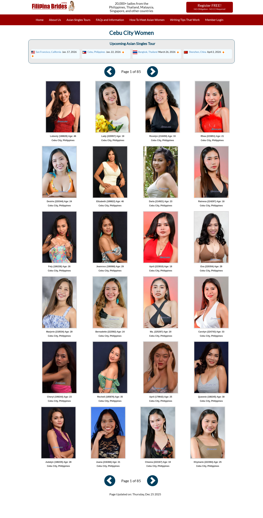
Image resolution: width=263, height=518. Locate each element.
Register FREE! (209, 6)
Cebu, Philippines (96, 51)
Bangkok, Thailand (147, 51)
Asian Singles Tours (78, 19)
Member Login (214, 19)
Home (39, 19)
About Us (55, 19)
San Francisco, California (48, 51)
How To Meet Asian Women (147, 19)
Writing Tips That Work (185, 19)
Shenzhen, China (197, 51)
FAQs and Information (110, 19)
